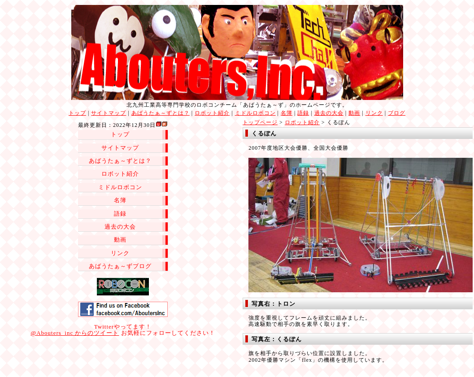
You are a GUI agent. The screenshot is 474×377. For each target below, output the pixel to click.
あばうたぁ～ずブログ (120, 266)
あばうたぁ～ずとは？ (160, 113)
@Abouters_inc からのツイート (74, 332)
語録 (303, 113)
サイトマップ (108, 113)
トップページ (260, 122)
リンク (374, 113)
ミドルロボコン (255, 113)
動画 (354, 113)
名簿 (286, 113)
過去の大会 (329, 113)
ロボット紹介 (212, 113)
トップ (77, 113)
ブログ (396, 113)
